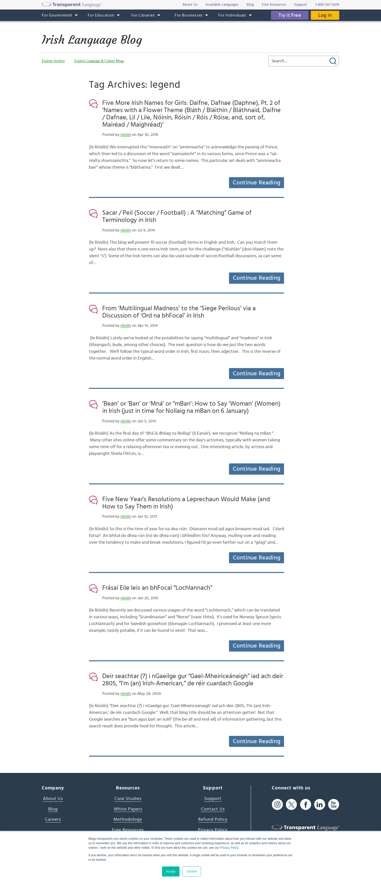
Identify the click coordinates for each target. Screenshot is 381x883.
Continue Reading (256, 183)
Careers (53, 819)
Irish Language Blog (92, 40)
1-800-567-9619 (327, 5)
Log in (325, 15)
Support (213, 798)
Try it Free (289, 15)
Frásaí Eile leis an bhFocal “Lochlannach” (157, 587)
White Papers (128, 809)
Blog (53, 809)
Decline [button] (192, 871)
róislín (125, 135)
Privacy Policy (229, 847)
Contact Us (213, 809)
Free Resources (128, 830)
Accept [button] (171, 871)
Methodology (128, 819)
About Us (53, 798)
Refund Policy (213, 819)
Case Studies (128, 798)
